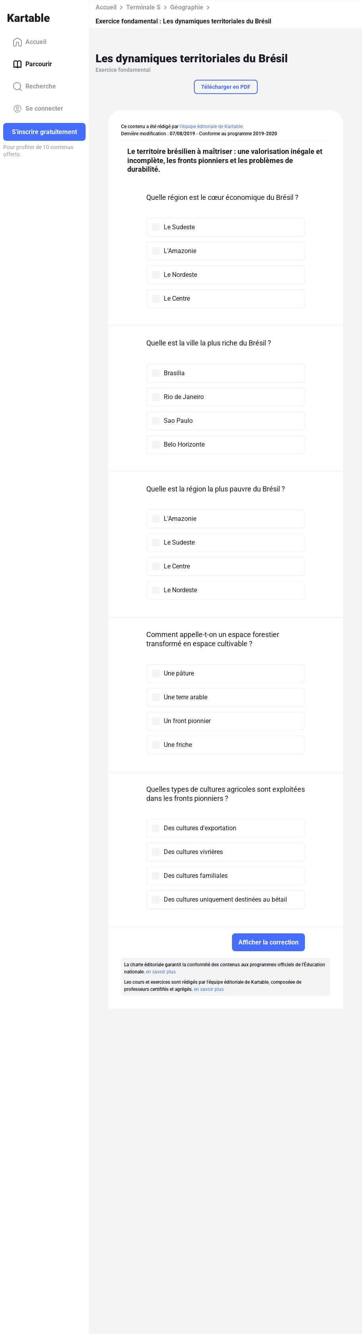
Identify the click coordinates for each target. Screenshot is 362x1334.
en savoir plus (161, 972)
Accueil (29, 42)
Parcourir (32, 64)
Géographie (186, 7)
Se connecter (38, 108)
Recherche (34, 86)
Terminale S (143, 7)
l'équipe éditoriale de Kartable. (212, 126)
